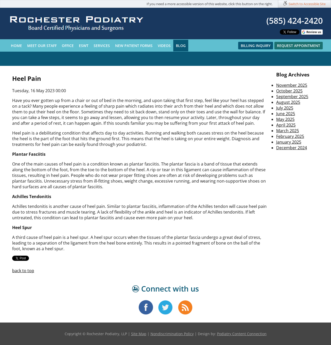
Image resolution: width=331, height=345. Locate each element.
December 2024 (291, 148)
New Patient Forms (134, 45)
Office (68, 45)
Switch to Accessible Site (307, 4)
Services (102, 45)
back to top (23, 270)
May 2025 (285, 119)
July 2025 (284, 108)
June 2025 (285, 113)
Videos (164, 45)
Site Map (138, 333)
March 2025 (287, 131)
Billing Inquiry (255, 45)
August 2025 (288, 102)
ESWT (83, 45)
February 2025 (290, 136)
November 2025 (291, 85)
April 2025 (286, 125)
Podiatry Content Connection (242, 333)
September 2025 (292, 96)
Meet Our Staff (42, 45)
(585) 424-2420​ (294, 20)
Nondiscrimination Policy (172, 333)
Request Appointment (298, 45)
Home (16, 45)
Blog (181, 45)
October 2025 (289, 91)
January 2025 (288, 142)
